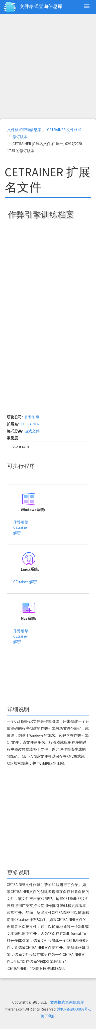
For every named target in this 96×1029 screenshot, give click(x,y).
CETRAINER (30, 424)
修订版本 (20, 136)
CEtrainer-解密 (25, 581)
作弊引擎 (32, 417)
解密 (17, 532)
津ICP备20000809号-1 (74, 1009)
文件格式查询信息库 (41, 6)
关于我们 (48, 1016)
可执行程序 (21, 465)
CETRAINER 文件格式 (64, 129)
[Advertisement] (47, 66)
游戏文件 (32, 431)
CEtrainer (20, 527)
